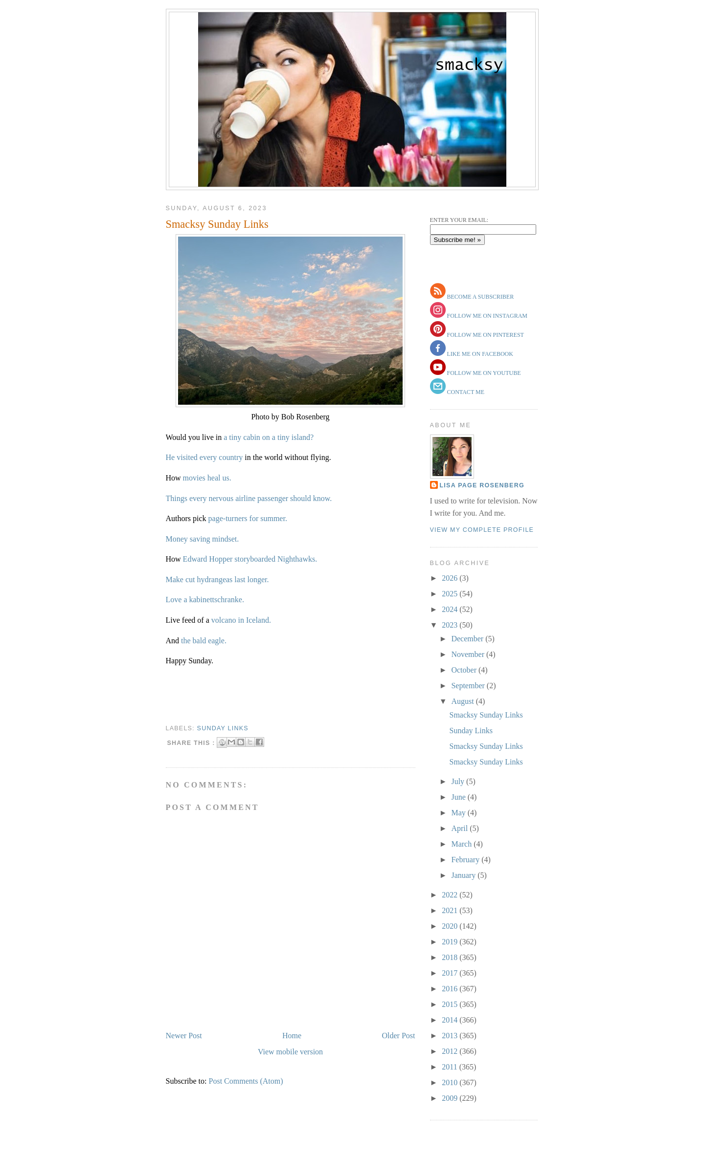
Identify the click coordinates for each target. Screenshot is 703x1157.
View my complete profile (482, 529)
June (459, 797)
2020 (450, 926)
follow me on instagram (486, 315)
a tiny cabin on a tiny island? (269, 437)
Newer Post (184, 1035)
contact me (465, 392)
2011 (450, 1067)
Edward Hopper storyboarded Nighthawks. (250, 559)
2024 (450, 609)
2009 (450, 1098)
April (460, 828)
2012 (450, 1051)
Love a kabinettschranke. (205, 599)
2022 (450, 895)
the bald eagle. (204, 640)
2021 (450, 910)
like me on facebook (479, 353)
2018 (450, 957)
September (468, 685)
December (468, 638)
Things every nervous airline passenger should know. (249, 498)
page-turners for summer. (247, 518)
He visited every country (204, 457)
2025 (450, 593)
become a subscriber (480, 296)
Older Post (398, 1035)
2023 (450, 625)
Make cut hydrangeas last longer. (217, 579)
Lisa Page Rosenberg (482, 485)
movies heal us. (207, 478)
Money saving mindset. (202, 539)
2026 (450, 578)
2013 (450, 1035)
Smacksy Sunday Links (217, 224)
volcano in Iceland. (241, 620)
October (464, 670)
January (464, 875)
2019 (450, 942)
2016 (450, 988)
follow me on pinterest (485, 334)
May (459, 812)
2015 (450, 1004)
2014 (450, 1020)
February (466, 859)
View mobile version (290, 1052)
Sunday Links (470, 730)
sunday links (223, 728)
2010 (450, 1082)
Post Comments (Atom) (246, 1081)
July (458, 781)
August (463, 701)
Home (291, 1035)
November (468, 654)
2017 (450, 973)
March (462, 844)
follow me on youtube (483, 373)
